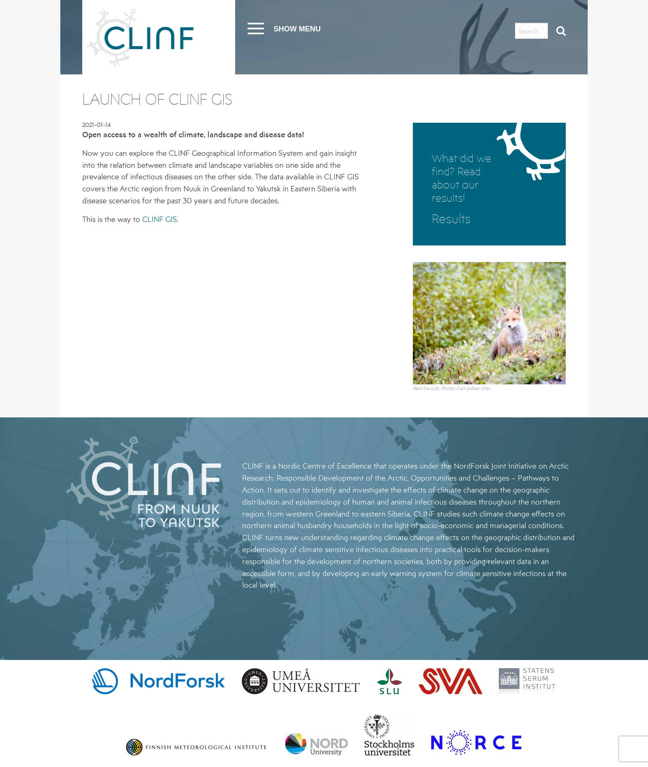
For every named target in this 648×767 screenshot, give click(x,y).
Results (451, 218)
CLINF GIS (159, 219)
